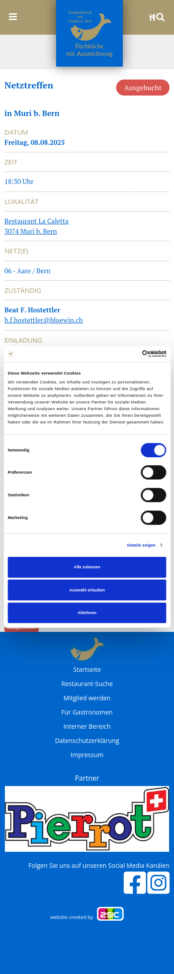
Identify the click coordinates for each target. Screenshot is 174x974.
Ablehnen (87, 613)
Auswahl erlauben (87, 590)
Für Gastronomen (87, 712)
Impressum (87, 755)
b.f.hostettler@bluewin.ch (43, 319)
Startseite (87, 670)
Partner (87, 778)
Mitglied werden (87, 698)
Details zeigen (141, 545)
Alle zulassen (87, 567)
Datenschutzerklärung (87, 741)
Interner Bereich (86, 726)
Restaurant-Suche (87, 684)
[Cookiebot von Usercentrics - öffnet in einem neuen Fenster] (127, 354)
